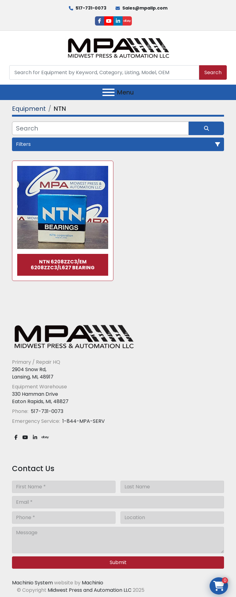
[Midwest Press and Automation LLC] (73, 336)
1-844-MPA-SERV (83, 421)
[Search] (104, 72)
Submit (118, 562)
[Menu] (108, 92)
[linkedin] (118, 21)
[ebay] (127, 21)
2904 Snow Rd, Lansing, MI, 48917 (32, 373)
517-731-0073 (91, 8)
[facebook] (99, 21)
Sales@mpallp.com (144, 8)
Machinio (92, 582)
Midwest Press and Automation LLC (90, 590)
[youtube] (108, 21)
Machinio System (32, 582)
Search (213, 72)
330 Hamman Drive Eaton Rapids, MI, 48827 (40, 398)
